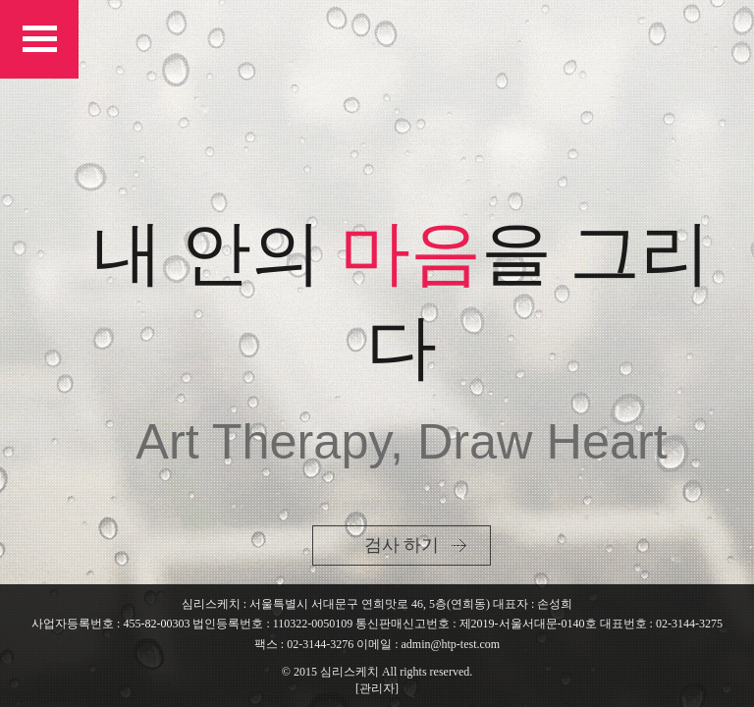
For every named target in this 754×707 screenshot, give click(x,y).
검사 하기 (402, 545)
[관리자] (377, 688)
